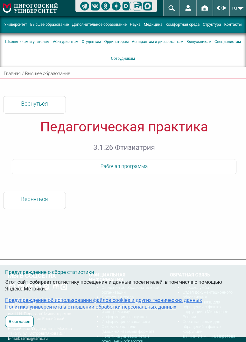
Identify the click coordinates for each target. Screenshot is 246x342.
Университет (15, 24)
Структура (212, 24)
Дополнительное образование (99, 24)
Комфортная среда (182, 24)
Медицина (153, 24)
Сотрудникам (123, 58)
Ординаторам (116, 41)
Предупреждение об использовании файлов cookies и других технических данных (103, 300)
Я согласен (19, 321)
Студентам (91, 41)
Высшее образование (49, 24)
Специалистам (227, 41)
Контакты (233, 24)
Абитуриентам (66, 41)
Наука (135, 24)
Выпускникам (198, 41)
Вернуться (34, 104)
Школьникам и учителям (27, 41)
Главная (12, 73)
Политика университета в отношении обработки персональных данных (90, 307)
